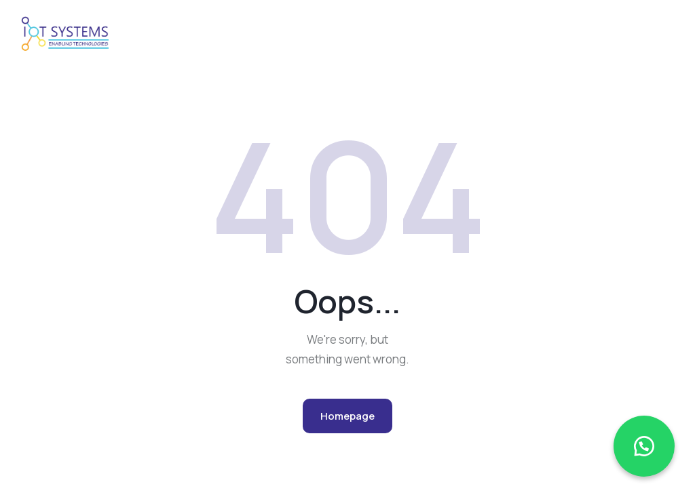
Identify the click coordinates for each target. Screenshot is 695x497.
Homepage (347, 416)
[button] (644, 446)
